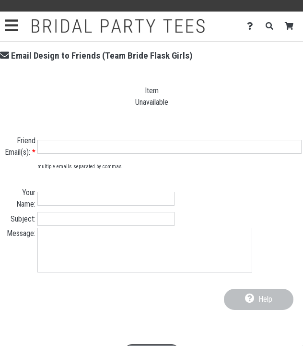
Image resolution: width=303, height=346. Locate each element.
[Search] (272, 26)
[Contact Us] (252, 26)
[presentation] (151, 317)
